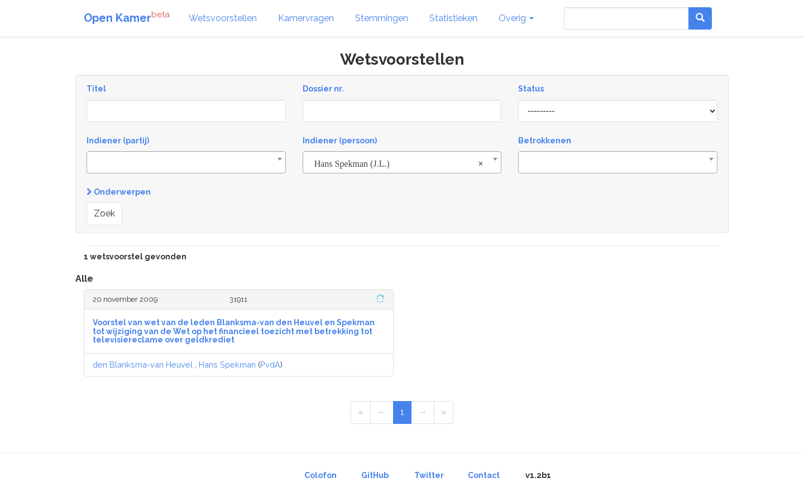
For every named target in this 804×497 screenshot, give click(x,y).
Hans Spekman (227, 364)
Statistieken (453, 18)
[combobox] (186, 162)
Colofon (320, 475)
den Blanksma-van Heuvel (143, 364)
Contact (484, 475)
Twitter (429, 475)
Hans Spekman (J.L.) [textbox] (399, 164)
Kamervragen (306, 18)
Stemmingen (381, 18)
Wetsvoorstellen (223, 18)
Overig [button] (516, 18)
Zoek (104, 213)
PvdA (270, 364)
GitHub (375, 475)
